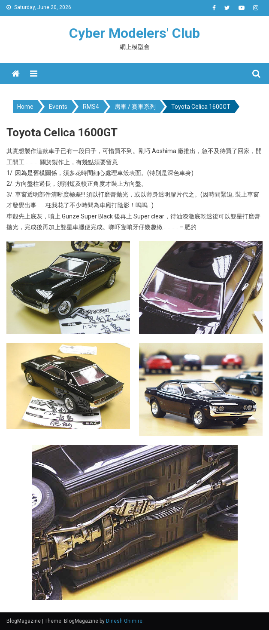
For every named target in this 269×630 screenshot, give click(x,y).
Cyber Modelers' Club (134, 33)
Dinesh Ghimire (124, 621)
